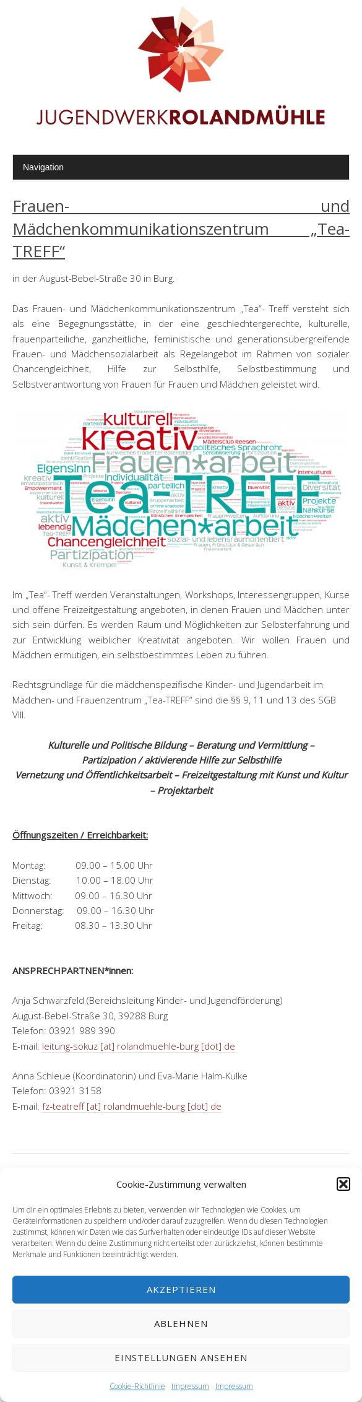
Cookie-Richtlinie (137, 1386)
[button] (343, 1184)
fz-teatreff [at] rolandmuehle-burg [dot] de (132, 1106)
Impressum (190, 1386)
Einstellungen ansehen (181, 1357)
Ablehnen (181, 1323)
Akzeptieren (181, 1289)
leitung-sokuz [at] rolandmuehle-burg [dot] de (138, 1046)
